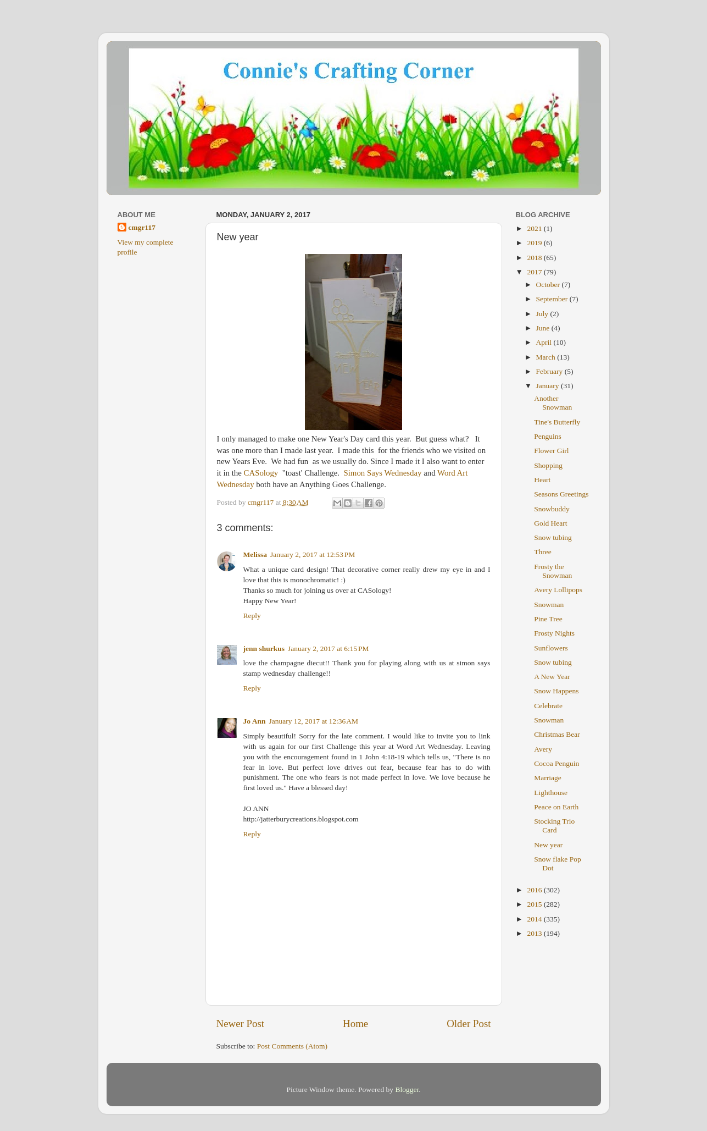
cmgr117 (142, 227)
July (543, 314)
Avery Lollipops (558, 590)
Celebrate (548, 706)
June (544, 328)
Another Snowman (553, 402)
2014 (535, 919)
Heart (542, 480)
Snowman (549, 604)
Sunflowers (551, 648)
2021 (535, 228)
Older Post (469, 1023)
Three (542, 552)
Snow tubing (553, 537)
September (553, 299)
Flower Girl (551, 450)
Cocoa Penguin (556, 763)
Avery (543, 749)
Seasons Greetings (561, 494)
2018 (535, 257)
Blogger (407, 1089)
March (547, 357)
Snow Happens (556, 691)
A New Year (552, 676)
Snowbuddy (552, 509)
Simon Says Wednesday (382, 472)
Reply (252, 615)
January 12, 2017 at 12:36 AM (313, 721)
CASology (262, 472)
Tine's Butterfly (557, 422)
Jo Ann (254, 721)
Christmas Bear (557, 734)
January (548, 386)
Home (355, 1023)
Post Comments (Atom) (292, 1046)
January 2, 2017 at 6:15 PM (328, 648)
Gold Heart (550, 523)
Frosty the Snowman (553, 571)
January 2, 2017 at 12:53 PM (312, 554)
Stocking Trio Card (554, 825)
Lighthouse (550, 792)
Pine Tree (548, 619)
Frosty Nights (554, 633)
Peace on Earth (556, 807)
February (550, 371)
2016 (535, 890)
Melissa (255, 554)
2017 (535, 272)
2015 (535, 904)
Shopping (548, 465)
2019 (535, 243)
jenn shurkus (264, 648)
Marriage (547, 778)
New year (548, 845)
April (545, 342)
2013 (535, 933)
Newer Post (240, 1023)
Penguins (547, 436)
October (549, 284)
